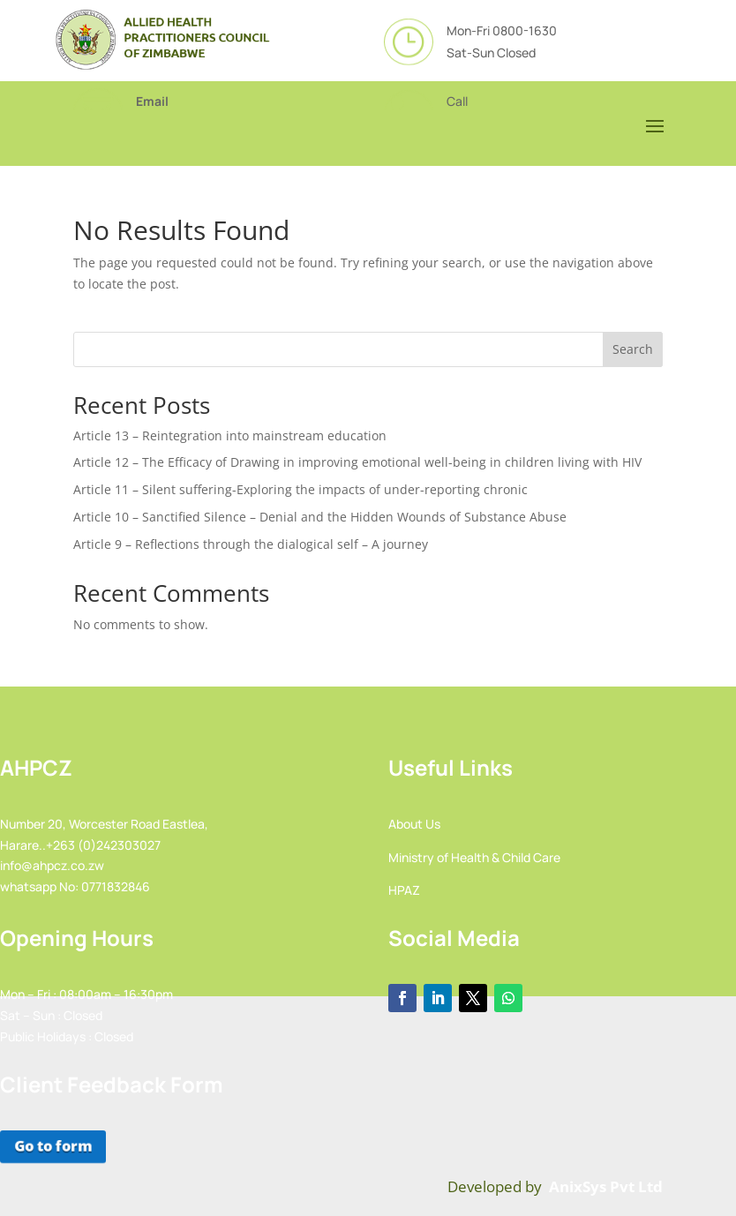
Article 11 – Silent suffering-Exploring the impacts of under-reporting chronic (300, 489)
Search (632, 349)
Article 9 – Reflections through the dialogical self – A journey (250, 544)
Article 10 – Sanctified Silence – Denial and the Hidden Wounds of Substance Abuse (320, 516)
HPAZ (404, 890)
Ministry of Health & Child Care (474, 857)
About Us (414, 823)
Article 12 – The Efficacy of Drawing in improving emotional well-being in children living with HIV (357, 462)
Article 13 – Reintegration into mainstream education (230, 435)
